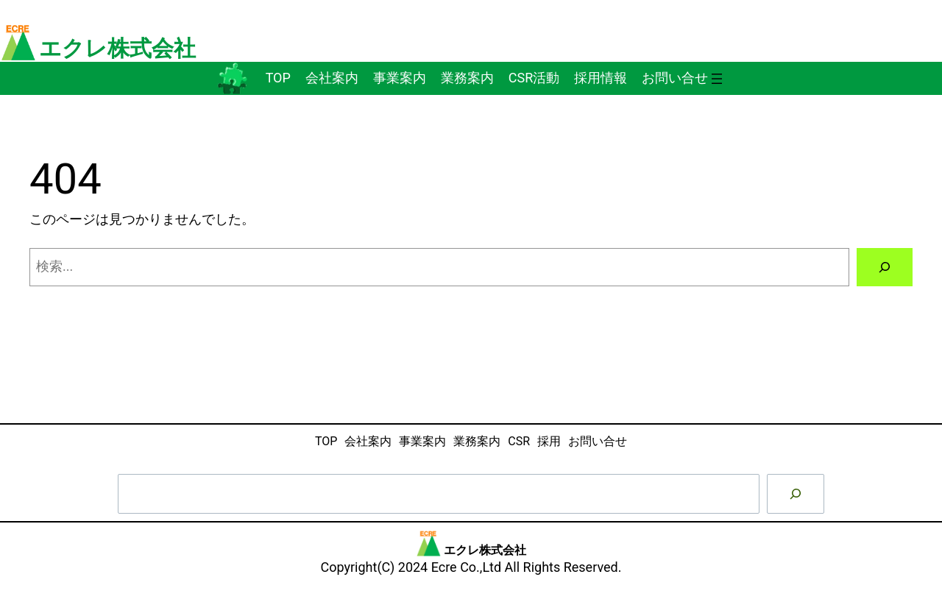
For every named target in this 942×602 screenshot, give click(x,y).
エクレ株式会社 (117, 48)
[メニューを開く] (717, 79)
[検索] (885, 267)
